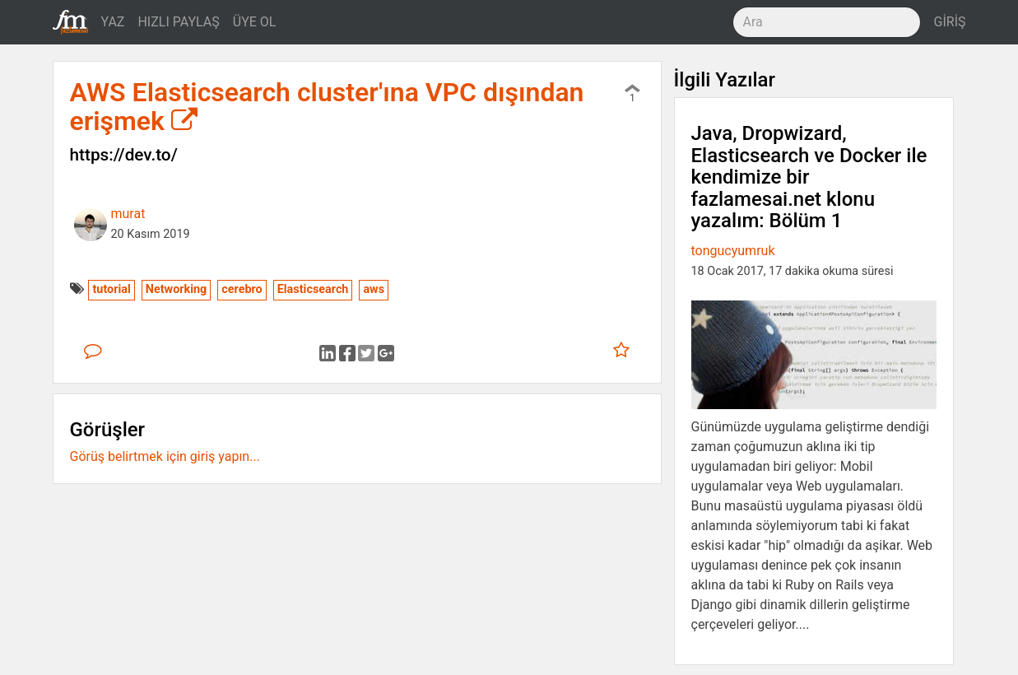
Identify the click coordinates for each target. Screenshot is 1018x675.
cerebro (241, 289)
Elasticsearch (313, 289)
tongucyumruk (733, 250)
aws (373, 289)
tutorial (111, 289)
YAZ (113, 22)
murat (128, 213)
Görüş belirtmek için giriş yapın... (165, 456)
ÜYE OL (255, 22)
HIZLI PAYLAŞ (178, 22)
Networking (176, 289)
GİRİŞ (950, 22)
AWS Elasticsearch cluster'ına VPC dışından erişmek (327, 107)
